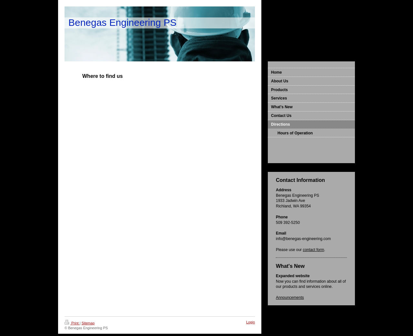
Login (250, 322)
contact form (313, 249)
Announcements (290, 297)
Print (72, 323)
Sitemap (88, 323)
